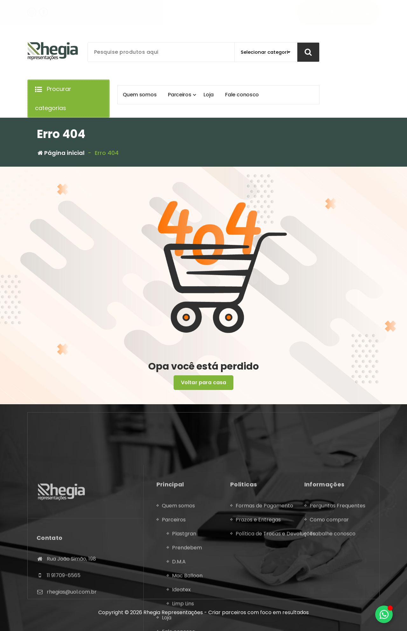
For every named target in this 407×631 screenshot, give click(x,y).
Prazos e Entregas (258, 598)
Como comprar (329, 598)
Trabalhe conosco (332, 612)
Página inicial (61, 153)
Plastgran (184, 612)
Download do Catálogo (338, 12)
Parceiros (174, 598)
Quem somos (178, 584)
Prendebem (187, 626)
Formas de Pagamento (264, 584)
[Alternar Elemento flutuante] (384, 614)
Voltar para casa (203, 383)
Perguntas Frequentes (337, 584)
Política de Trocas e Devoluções (275, 612)
